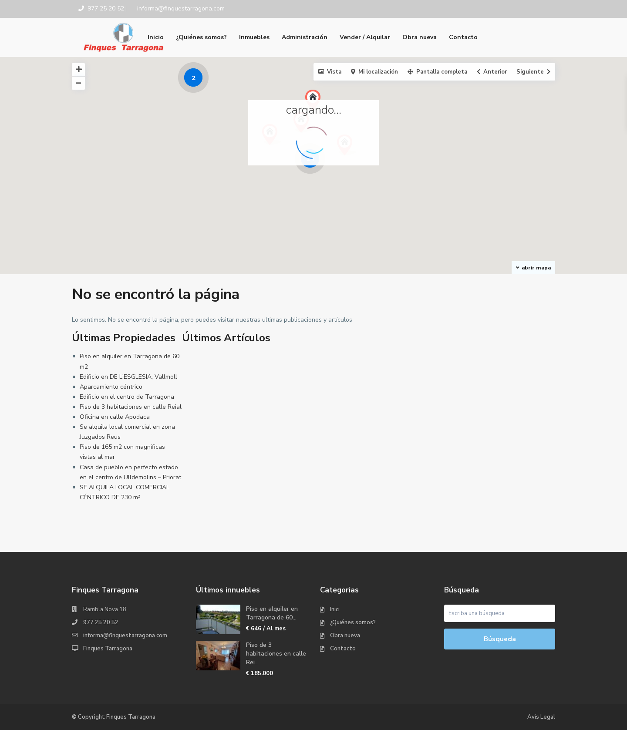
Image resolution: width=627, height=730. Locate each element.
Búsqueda (500, 639)
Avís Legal (541, 717)
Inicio (156, 37)
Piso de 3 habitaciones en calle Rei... (276, 653)
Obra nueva (419, 37)
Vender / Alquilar (365, 37)
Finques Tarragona (107, 649)
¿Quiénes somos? (201, 37)
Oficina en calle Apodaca (115, 417)
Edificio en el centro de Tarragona (127, 397)
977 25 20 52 (100, 622)
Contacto (463, 37)
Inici (335, 609)
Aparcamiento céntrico (111, 387)
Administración (304, 37)
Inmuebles (254, 37)
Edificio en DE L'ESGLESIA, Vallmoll (128, 377)
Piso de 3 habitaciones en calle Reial (131, 407)
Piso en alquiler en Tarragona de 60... (272, 613)
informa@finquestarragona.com (125, 635)
